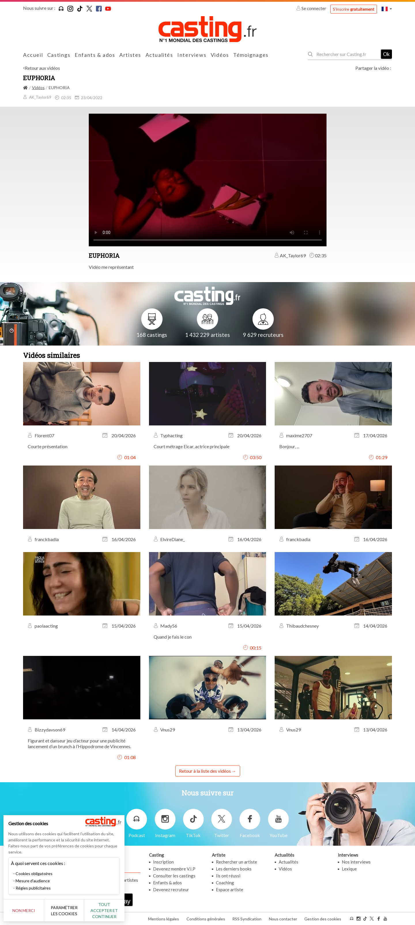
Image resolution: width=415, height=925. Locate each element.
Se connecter (311, 8)
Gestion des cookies (322, 918)
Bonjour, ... (289, 446)
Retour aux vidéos (42, 68)
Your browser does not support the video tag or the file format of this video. (208, 179)
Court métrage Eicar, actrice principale (191, 446)
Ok (386, 54)
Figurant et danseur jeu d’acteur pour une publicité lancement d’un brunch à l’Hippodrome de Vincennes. (79, 743)
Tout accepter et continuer (104, 910)
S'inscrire (353, 9)
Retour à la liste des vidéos (205, 771)
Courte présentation (47, 446)
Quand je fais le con (173, 636)
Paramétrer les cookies (64, 910)
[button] (387, 9)
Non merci (23, 910)
